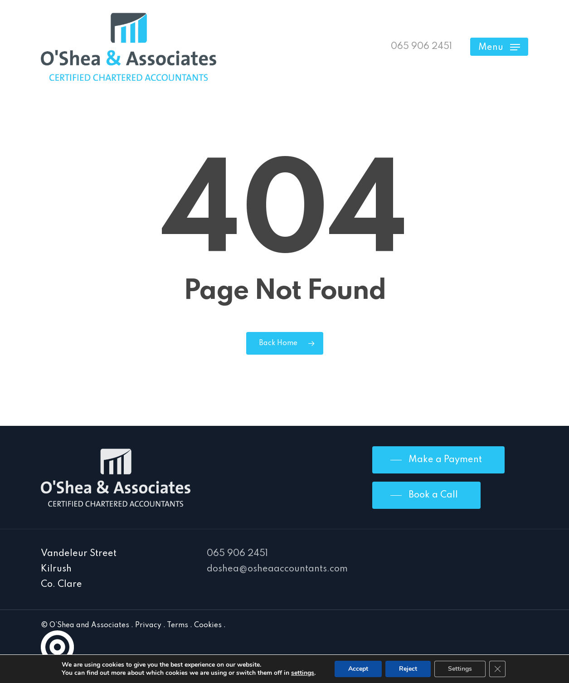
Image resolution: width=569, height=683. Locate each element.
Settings (460, 668)
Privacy (148, 625)
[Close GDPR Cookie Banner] (497, 669)
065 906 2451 (237, 553)
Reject (408, 668)
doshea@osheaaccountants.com (277, 569)
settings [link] (302, 672)
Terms (177, 625)
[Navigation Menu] (499, 47)
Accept (358, 668)
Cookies (208, 625)
